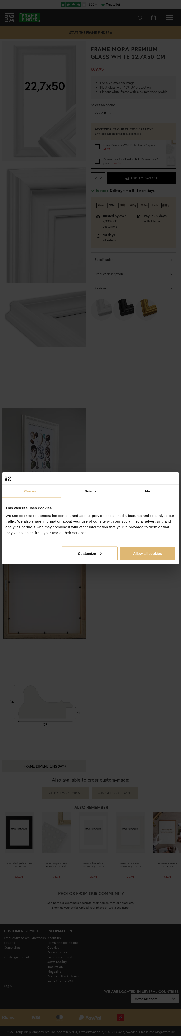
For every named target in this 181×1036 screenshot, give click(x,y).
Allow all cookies (147, 553)
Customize (90, 553)
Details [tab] (90, 491)
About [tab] (149, 491)
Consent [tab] (31, 491)
